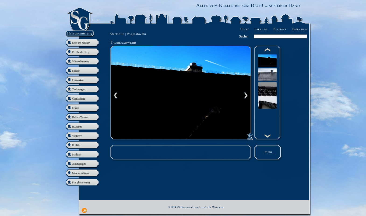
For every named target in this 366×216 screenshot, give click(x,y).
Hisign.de (218, 207)
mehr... (270, 152)
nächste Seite (246, 95)
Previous (115, 95)
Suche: (243, 36)
